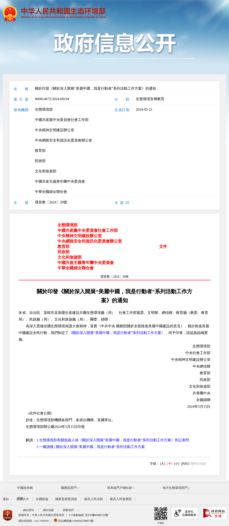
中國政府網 (25, 488)
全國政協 (42, 499)
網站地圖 (48, 510)
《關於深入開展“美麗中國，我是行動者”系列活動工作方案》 (117, 333)
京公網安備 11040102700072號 (73, 520)
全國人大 (22, 499)
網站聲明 (28, 510)
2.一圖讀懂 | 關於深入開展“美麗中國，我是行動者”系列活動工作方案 (90, 447)
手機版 (161, 515)
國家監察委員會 (66, 499)
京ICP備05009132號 (96, 515)
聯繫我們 (68, 510)
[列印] (185, 463)
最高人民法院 (93, 499)
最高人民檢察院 (121, 499)
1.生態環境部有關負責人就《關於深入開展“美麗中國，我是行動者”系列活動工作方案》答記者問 (112, 440)
